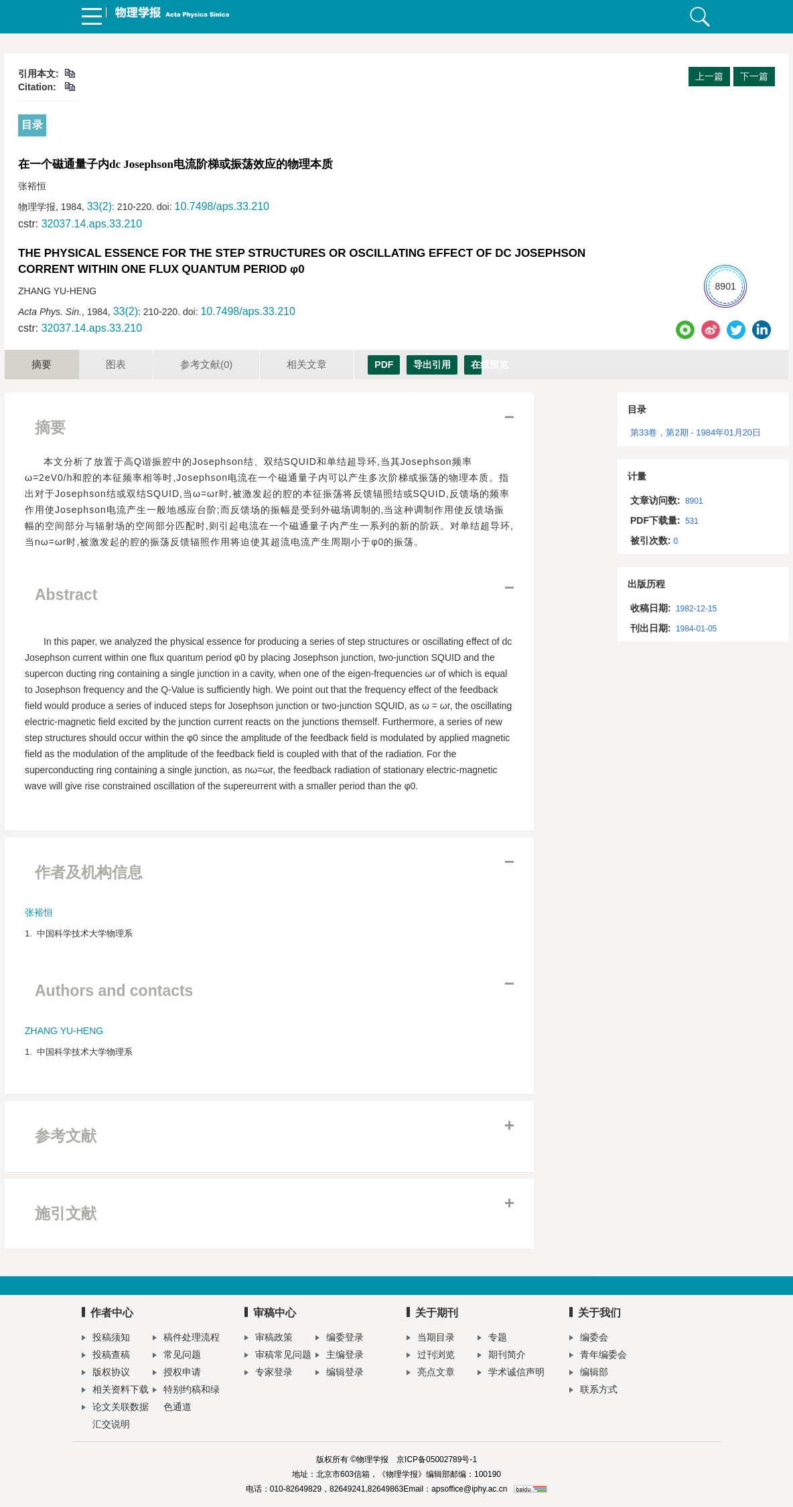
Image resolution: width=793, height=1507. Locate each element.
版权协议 (106, 1374)
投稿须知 (106, 1339)
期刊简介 (502, 1356)
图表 (116, 364)
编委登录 (339, 1339)
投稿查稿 (106, 1356)
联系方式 (593, 1391)
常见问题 (177, 1356)
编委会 (588, 1339)
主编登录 (339, 1356)
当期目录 (431, 1339)
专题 (492, 1339)
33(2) (99, 206)
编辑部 (588, 1374)
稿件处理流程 (186, 1339)
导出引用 (432, 364)
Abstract (66, 594)
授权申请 (177, 1374)
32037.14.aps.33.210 (92, 223)
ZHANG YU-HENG (64, 1030)
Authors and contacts (114, 990)
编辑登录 (339, 1374)
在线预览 (476, 364)
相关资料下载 (115, 1391)
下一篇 (754, 76)
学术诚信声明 (511, 1374)
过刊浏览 (431, 1356)
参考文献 (206, 364)
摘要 (41, 364)
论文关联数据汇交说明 (115, 1415)
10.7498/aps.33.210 (221, 206)
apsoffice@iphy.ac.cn (469, 1489)
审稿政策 (268, 1339)
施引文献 (65, 1213)
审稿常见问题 (277, 1356)
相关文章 (307, 364)
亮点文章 (431, 1374)
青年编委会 (598, 1356)
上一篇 (709, 76)
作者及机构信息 (89, 872)
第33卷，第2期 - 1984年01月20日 (695, 432)
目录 (32, 124)
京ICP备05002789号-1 (436, 1459)
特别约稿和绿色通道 (186, 1398)
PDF (383, 364)
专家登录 (268, 1374)
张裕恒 (39, 912)
